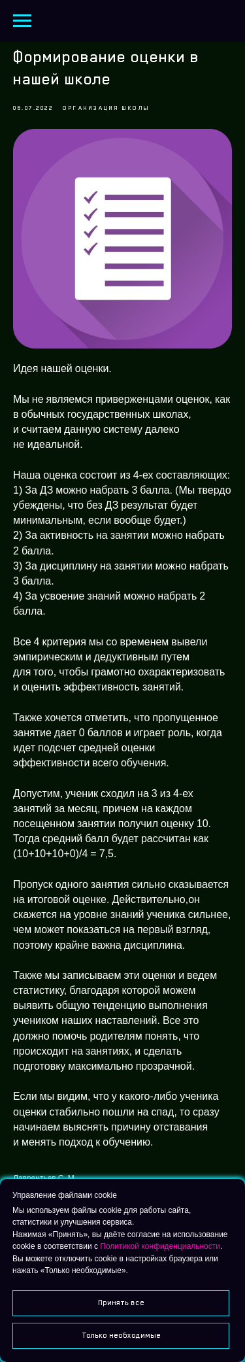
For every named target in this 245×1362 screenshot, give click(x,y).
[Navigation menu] (22, 20)
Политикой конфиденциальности (160, 1246)
